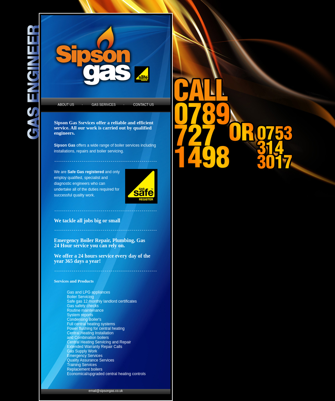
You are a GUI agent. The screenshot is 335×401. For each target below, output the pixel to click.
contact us (143, 104)
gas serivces (103, 104)
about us (66, 104)
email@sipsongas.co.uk (106, 391)
